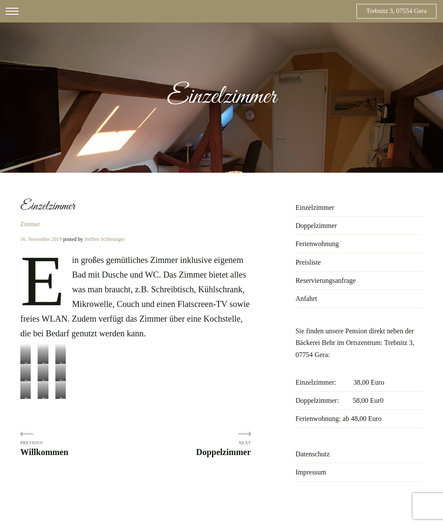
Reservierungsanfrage (325, 280)
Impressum (310, 472)
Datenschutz (312, 454)
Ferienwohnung (317, 243)
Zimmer (30, 224)
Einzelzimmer (314, 207)
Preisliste (308, 262)
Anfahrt (306, 298)
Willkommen (44, 452)
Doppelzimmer (223, 452)
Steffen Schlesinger (104, 239)
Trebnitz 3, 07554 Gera (396, 10)
